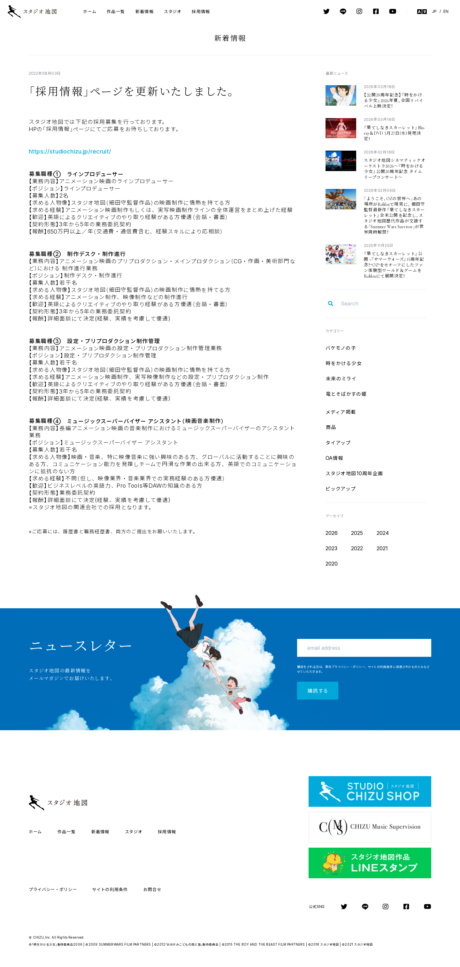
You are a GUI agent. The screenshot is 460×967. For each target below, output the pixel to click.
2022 (357, 548)
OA (334, 458)
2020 (332, 563)
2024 (383, 533)
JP (434, 11)
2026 (332, 533)
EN (445, 11)
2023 (332, 548)
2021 (382, 548)
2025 (357, 533)
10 (354, 473)
